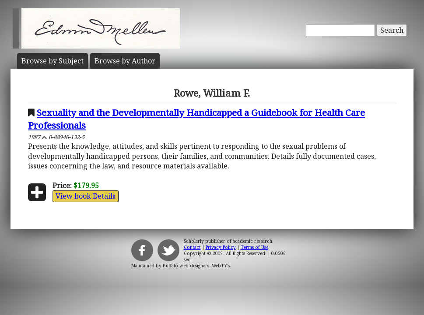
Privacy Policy (221, 247)
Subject (52, 60)
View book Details (86, 196)
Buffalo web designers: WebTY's (196, 265)
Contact (192, 247)
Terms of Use (254, 247)
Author (125, 60)
